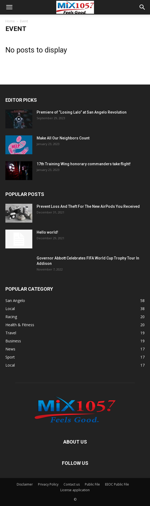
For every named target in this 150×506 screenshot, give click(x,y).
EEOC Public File (117, 484)
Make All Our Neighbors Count (63, 138)
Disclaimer (25, 484)
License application (75, 490)
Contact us (72, 484)
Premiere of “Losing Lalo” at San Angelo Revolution (82, 112)
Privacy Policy (48, 484)
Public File (92, 484)
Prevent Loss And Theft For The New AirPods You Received (88, 206)
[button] (9, 7)
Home (10, 21)
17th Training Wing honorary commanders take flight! (84, 164)
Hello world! (47, 232)
